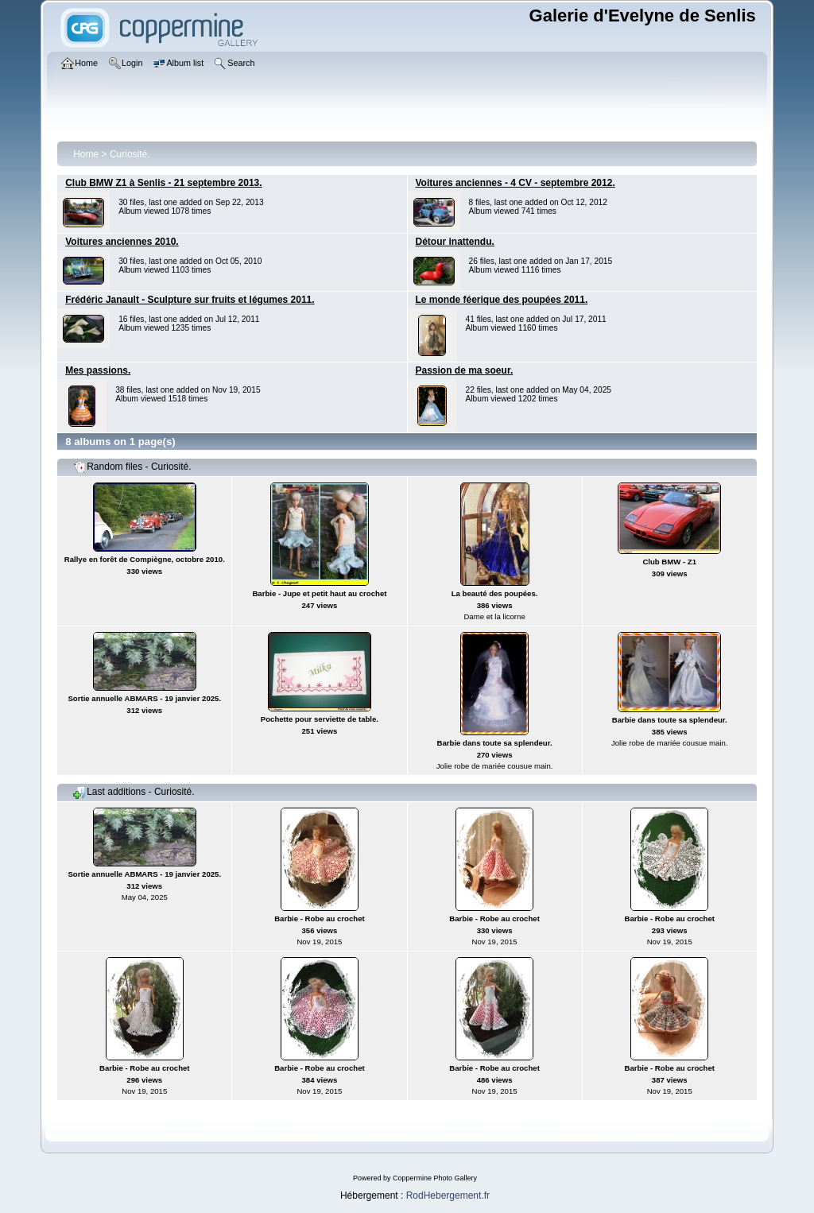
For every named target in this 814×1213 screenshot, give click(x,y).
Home (86, 154)
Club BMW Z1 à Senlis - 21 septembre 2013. (163, 182)
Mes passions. (97, 370)
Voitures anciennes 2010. (122, 241)
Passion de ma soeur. (465, 370)
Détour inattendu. (455, 241)
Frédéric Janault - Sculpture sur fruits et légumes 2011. (189, 299)
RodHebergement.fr (448, 1195)
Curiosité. (130, 154)
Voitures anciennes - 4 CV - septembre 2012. (515, 182)
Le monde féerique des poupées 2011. (502, 299)
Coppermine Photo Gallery (435, 1178)
